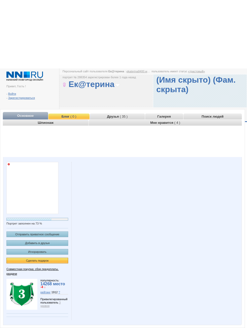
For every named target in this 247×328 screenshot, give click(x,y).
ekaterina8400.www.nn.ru (142, 71)
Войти (12, 93)
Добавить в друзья (37, 243)
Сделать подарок (37, 260)
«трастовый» (196, 71)
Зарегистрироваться (21, 97)
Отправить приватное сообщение (37, 234)
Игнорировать (37, 251)
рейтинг (45, 292)
